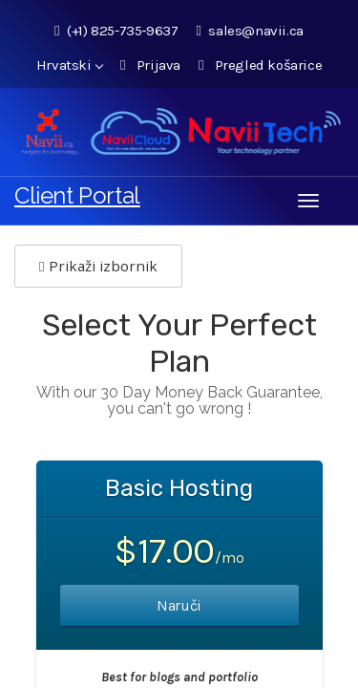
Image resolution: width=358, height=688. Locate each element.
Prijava (150, 65)
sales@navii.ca (249, 30)
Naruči (179, 605)
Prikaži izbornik (98, 265)
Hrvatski (69, 65)
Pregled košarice (260, 65)
